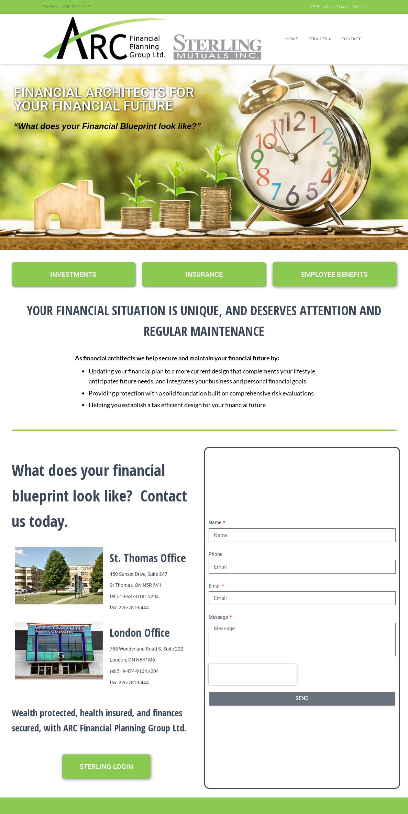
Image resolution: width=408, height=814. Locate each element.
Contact (351, 38)
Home (291, 38)
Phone (215, 554)
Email (215, 586)
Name (215, 522)
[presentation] (253, 674)
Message (219, 617)
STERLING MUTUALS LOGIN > (338, 6)
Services (319, 38)
